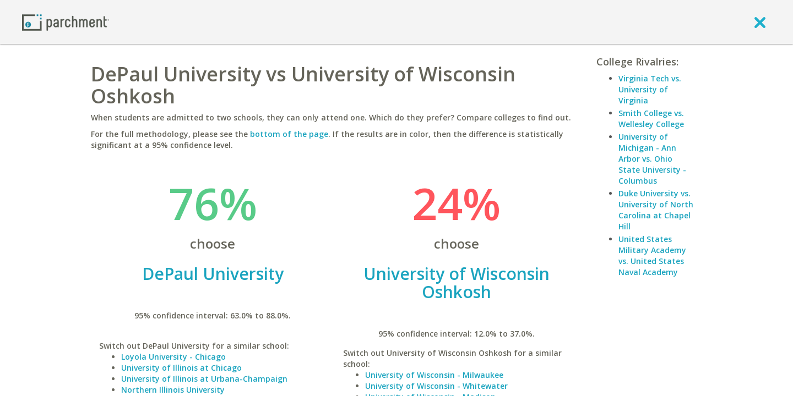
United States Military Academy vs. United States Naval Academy (652, 255)
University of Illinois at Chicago (181, 367)
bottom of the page (289, 134)
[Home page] (65, 21)
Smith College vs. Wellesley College (651, 118)
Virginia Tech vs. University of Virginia (649, 89)
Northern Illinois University (173, 389)
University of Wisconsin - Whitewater (436, 386)
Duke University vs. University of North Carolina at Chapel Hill (655, 210)
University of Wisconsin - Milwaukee (434, 375)
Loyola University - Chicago (173, 356)
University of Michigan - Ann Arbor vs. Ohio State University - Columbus (652, 158)
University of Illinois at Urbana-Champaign (204, 378)
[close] (760, 22)
